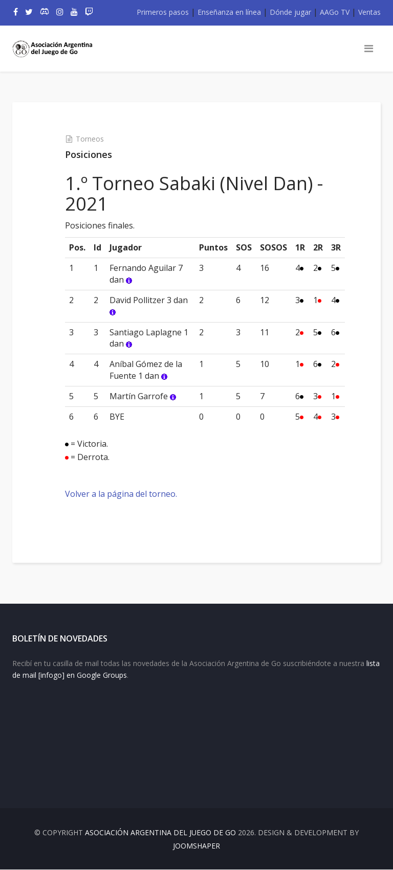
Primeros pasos (163, 12)
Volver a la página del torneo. (121, 493)
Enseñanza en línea (229, 12)
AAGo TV (335, 12)
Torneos (90, 139)
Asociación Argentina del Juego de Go (160, 833)
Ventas (369, 12)
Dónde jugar (290, 12)
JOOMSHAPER (196, 846)
